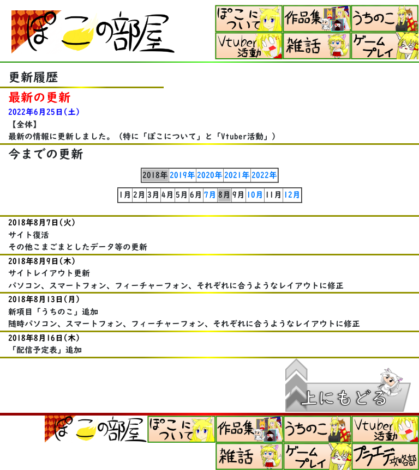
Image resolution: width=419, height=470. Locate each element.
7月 (210, 195)
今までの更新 (45, 154)
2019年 (182, 175)
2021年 (237, 175)
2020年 (210, 175)
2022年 (264, 175)
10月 (255, 195)
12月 (292, 195)
